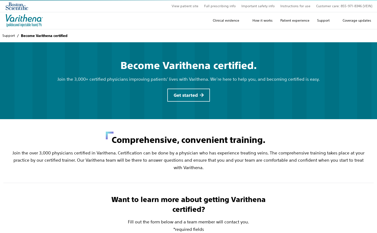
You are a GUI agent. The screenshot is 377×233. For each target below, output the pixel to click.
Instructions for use (295, 6)
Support (323, 20)
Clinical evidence (226, 20)
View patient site (185, 6)
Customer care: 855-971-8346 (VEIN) (344, 6)
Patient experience (294, 20)
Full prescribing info (220, 6)
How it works (262, 20)
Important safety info (258, 6)
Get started (186, 95)
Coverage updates (357, 20)
